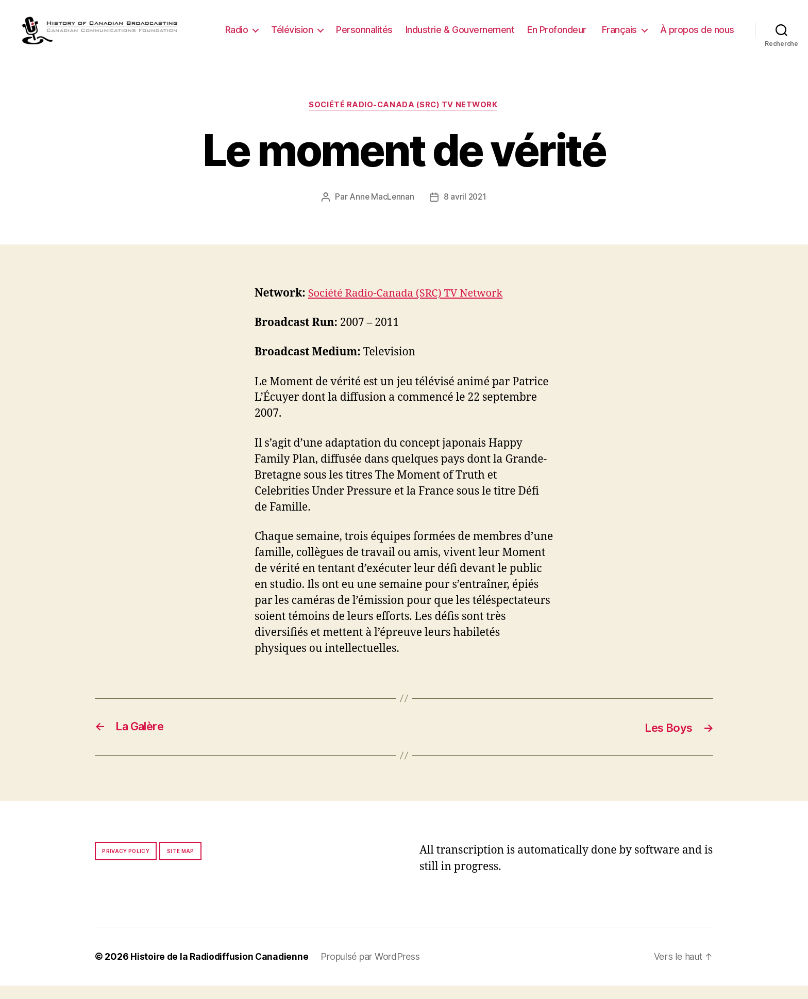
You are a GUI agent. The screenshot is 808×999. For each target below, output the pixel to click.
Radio (323, 28)
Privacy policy (125, 864)
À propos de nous (697, 43)
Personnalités (451, 28)
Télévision (379, 28)
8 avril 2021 (465, 210)
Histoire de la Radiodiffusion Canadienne (221, 969)
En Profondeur (644, 28)
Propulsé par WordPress (373, 969)
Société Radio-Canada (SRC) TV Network (404, 118)
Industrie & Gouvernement (547, 28)
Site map (180, 864)
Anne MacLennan (381, 210)
